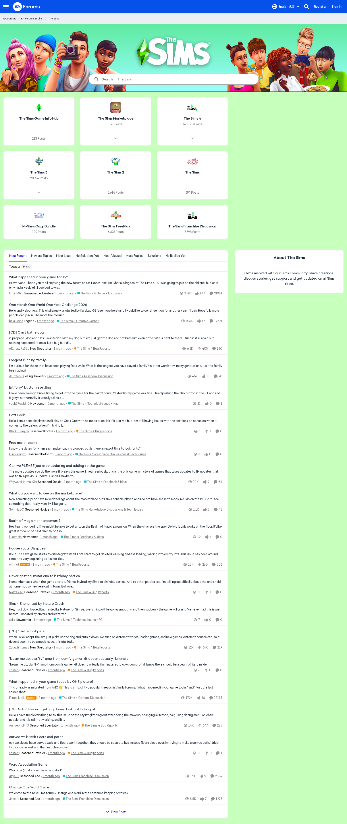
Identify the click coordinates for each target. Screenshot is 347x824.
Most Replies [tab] (134, 256)
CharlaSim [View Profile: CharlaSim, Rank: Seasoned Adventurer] (16, 293)
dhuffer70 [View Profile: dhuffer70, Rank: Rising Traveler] (16, 376)
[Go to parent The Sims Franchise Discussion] (85, 776)
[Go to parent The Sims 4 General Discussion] (99, 293)
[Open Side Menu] (6, 6)
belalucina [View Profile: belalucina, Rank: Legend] (16, 321)
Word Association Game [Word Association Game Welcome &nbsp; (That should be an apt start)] (28, 764)
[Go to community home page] (26, 6)
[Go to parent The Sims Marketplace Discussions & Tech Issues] (109, 454)
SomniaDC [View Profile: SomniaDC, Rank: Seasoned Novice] (16, 509)
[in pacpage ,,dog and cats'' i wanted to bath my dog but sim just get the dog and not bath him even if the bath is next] (115, 340)
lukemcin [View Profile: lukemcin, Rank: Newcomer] (15, 537)
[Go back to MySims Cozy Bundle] (39, 226)
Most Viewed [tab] (112, 256)
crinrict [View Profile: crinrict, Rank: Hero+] (14, 564)
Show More (116, 811)
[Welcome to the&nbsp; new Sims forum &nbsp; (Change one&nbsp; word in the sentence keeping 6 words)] (115, 793)
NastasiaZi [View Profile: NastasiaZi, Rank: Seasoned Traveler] (16, 592)
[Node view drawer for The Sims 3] (39, 192)
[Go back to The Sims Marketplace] (115, 118)
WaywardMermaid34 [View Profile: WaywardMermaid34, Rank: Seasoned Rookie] (23, 482)
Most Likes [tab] (63, 256)
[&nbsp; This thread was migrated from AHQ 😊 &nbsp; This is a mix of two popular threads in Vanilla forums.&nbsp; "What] (115, 689)
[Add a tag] (26, 266)
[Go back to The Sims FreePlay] (115, 226)
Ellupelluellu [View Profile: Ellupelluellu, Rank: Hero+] (17, 698)
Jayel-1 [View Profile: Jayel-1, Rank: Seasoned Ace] (14, 776)
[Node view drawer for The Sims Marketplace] (115, 138)
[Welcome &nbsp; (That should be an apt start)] (115, 770)
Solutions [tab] (154, 256)
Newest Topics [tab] (41, 256)
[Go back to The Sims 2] (115, 172)
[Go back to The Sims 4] (192, 118)
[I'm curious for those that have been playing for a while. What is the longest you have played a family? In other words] (115, 368)
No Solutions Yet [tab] (87, 256)
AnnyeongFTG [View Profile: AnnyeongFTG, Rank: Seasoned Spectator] (19, 725)
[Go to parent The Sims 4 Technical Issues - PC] (77, 620)
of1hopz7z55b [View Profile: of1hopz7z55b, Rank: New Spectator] (19, 349)
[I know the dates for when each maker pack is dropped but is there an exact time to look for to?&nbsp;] (115, 448)
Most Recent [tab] (18, 256)
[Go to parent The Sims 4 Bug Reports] (91, 348)
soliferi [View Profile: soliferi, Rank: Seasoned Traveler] (14, 670)
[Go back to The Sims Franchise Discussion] (192, 226)
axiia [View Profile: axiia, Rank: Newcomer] (12, 620)
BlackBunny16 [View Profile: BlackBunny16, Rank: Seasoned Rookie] (19, 431)
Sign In (336, 7)
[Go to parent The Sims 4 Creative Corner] (77, 321)
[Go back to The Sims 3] (38, 172)
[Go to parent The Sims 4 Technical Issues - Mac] (92, 403)
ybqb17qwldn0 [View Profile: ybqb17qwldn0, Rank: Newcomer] (19, 404)
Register (320, 7)
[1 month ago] (65, 293)
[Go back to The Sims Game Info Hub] (39, 118)
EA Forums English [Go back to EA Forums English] (32, 18)
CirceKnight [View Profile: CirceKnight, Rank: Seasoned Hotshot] (17, 454)
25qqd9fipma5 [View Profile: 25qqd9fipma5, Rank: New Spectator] (19, 647)
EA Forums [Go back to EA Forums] (9, 18)
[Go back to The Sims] (192, 172)
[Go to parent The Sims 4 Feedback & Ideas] (104, 482)
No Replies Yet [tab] (175, 256)
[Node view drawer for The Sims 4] (192, 138)
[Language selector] (285, 6)
